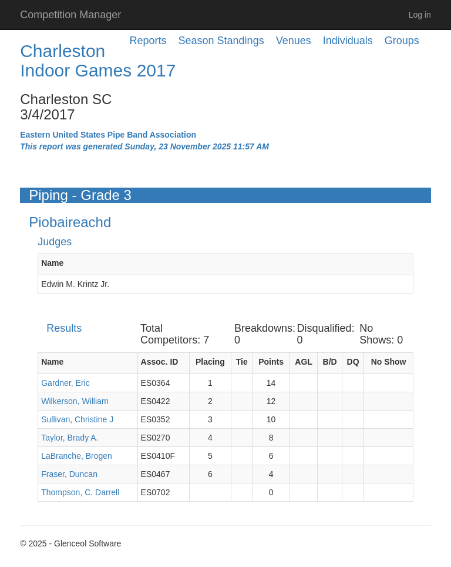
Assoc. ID (160, 361)
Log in (420, 14)
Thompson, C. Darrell (80, 492)
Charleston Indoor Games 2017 (98, 60)
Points (271, 361)
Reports (148, 40)
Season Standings (221, 40)
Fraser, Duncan (69, 474)
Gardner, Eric (65, 383)
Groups (402, 40)
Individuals (348, 40)
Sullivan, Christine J (77, 419)
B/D (330, 361)
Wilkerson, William (74, 401)
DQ (353, 361)
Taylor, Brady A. (69, 437)
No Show (388, 361)
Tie (242, 361)
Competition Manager (70, 15)
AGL (303, 361)
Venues (293, 40)
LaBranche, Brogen (76, 456)
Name (52, 263)
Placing (210, 361)
